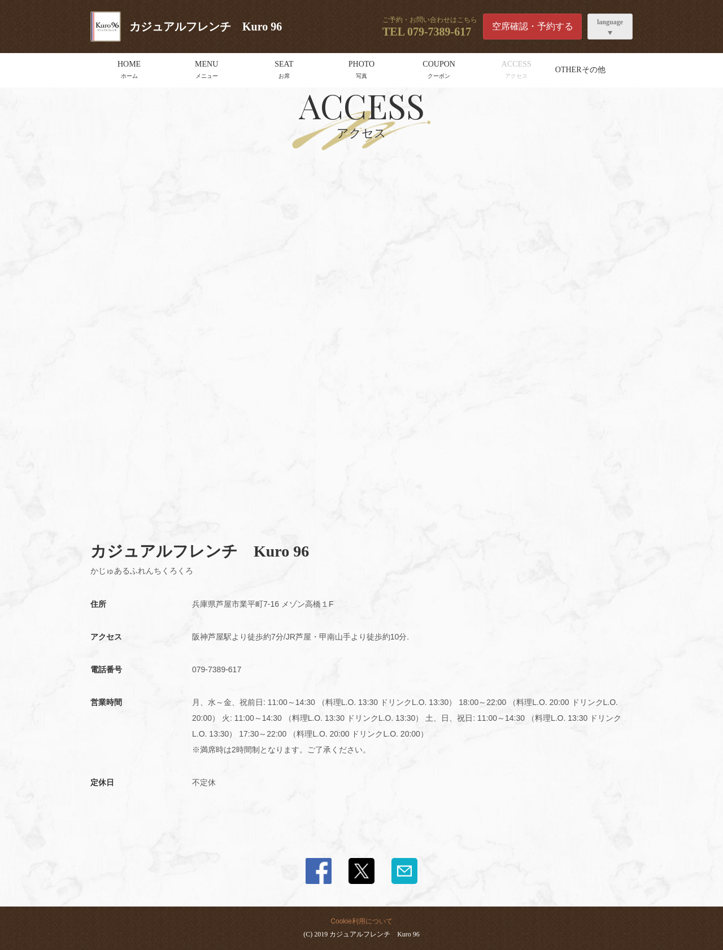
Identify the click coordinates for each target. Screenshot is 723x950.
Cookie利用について (361, 921)
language (610, 22)
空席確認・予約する (532, 26)
